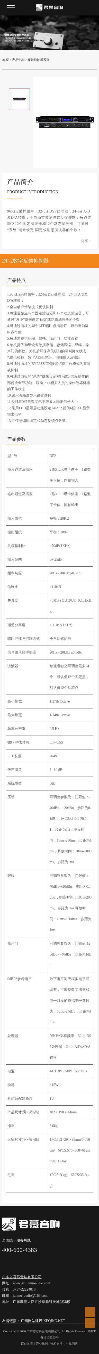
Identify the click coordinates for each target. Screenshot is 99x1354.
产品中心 (18, 60)
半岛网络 (72, 1343)
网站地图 (27, 1343)
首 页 (5, 60)
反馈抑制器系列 (38, 60)
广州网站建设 (31, 1321)
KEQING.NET (54, 1321)
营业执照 (42, 1343)
